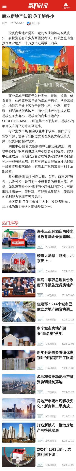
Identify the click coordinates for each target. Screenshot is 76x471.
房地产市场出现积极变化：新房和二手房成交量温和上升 (55, 406)
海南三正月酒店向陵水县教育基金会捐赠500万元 (55, 236)
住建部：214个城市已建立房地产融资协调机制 (55, 309)
